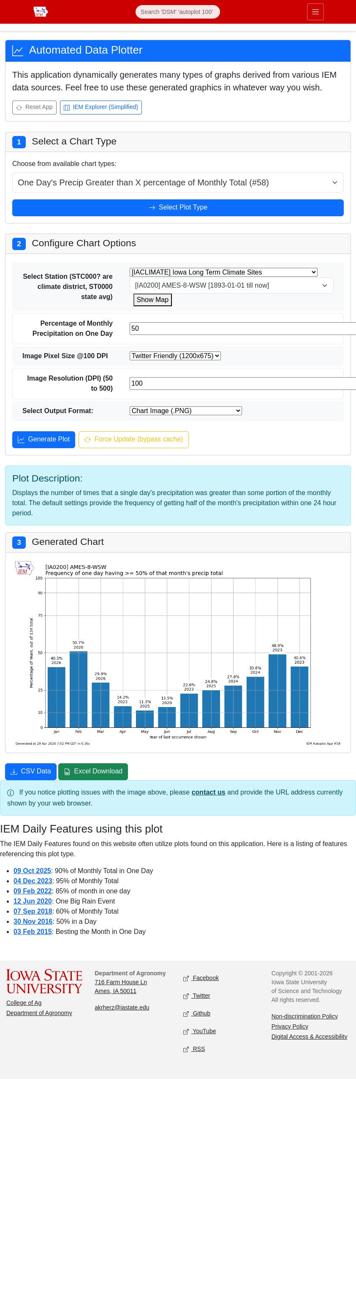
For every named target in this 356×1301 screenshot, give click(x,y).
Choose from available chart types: (64, 163)
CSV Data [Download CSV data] (31, 772)
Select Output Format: (57, 410)
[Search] (178, 12)
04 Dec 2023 (33, 881)
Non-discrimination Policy (305, 1016)
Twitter (196, 996)
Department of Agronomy (39, 1013)
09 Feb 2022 (33, 891)
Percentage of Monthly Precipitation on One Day (73, 328)
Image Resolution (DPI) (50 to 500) (70, 383)
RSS (194, 1049)
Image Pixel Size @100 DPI (65, 355)
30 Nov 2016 (33, 921)
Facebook (201, 978)
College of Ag (23, 1002)
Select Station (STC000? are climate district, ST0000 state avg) (68, 286)
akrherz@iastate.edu (122, 1007)
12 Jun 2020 (33, 901)
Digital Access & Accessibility (310, 1036)
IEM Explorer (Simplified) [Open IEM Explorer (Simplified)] (101, 107)
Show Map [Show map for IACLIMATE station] (153, 299)
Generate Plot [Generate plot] (44, 440)
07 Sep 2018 (33, 911)
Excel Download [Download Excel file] (93, 772)
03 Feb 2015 (33, 931)
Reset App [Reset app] (34, 107)
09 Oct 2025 (32, 870)
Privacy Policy (290, 1026)
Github (196, 1013)
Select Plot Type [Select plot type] (178, 208)
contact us (209, 792)
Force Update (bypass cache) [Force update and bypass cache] (133, 440)
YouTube (199, 1031)
